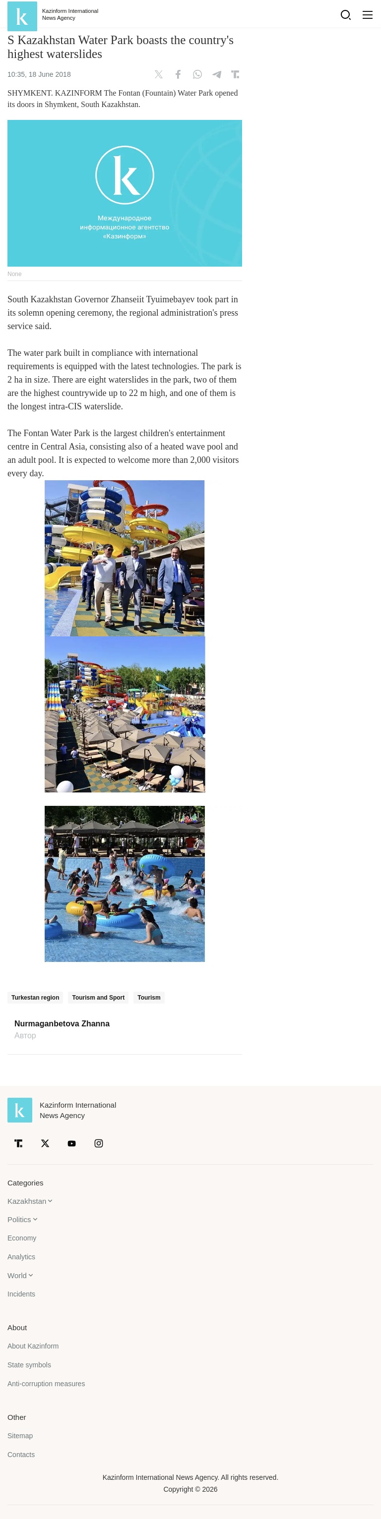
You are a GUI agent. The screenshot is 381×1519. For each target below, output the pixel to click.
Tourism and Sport (98, 997)
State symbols (29, 1365)
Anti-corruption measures (46, 1384)
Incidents (21, 1294)
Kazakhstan (26, 1201)
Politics (19, 1219)
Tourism (148, 997)
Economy (21, 1238)
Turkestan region (35, 997)
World (17, 1275)
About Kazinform (33, 1346)
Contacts (21, 1455)
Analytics (21, 1257)
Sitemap (20, 1436)
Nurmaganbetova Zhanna (62, 1024)
